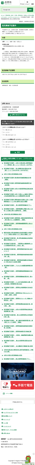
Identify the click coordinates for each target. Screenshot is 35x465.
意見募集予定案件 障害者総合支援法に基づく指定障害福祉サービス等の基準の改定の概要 (18, 200)
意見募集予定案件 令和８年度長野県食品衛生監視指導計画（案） (18, 310)
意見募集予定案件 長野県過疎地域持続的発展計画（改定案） (18, 327)
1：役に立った (8, 130)
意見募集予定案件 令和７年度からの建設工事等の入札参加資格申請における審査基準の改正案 (18, 195)
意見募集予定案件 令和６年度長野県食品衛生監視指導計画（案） (18, 189)
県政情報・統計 (9, 15)
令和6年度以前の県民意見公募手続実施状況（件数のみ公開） (18, 350)
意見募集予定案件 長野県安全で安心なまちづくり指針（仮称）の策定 (18, 294)
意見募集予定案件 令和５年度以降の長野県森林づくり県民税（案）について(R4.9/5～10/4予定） (18, 164)
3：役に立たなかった (10, 135)
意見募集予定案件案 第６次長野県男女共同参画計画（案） (18, 316)
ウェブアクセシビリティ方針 (10, 412)
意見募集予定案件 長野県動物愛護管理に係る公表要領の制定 (18, 224)
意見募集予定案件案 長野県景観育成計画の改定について (18, 250)
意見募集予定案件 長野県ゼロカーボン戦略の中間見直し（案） (18, 299)
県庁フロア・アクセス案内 (10, 430)
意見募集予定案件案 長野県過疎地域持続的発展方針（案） (18, 255)
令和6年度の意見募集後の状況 (13, 214)
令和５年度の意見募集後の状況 (13, 174)
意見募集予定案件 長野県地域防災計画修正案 (17, 331)
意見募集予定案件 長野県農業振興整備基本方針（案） (18, 272)
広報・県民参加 (19, 15)
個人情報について (7, 416)
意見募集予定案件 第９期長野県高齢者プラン (18, 205)
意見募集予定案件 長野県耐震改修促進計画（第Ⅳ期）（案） (18, 305)
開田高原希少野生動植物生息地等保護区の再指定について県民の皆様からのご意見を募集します (18, 233)
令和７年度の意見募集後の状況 (13, 229)
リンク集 (5, 423)
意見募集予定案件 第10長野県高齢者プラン (17, 359)
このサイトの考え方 (8, 409)
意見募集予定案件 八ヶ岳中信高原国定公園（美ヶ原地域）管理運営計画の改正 (18, 283)
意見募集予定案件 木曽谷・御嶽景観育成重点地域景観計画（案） (18, 336)
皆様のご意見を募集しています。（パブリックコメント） (17, 159)
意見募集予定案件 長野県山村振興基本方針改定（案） (18, 288)
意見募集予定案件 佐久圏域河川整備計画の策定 (18, 346)
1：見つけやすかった (10, 142)
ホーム (2, 15)
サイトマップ (6, 419)
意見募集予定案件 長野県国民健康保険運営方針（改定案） (18, 184)
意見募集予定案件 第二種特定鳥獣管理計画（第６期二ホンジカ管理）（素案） (18, 321)
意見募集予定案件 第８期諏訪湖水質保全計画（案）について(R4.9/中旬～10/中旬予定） (17, 169)
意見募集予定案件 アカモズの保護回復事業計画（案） (18, 266)
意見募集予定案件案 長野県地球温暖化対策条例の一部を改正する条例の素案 (18, 261)
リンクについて (7, 426)
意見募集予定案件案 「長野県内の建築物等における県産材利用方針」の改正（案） (18, 244)
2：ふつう (7, 132)
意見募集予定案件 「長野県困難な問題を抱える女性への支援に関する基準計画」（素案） (18, 209)
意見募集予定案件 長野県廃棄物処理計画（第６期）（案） (18, 277)
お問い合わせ (6, 433)
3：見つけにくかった (10, 147)
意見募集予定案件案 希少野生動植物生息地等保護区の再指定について (18, 239)
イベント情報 (9, 393)
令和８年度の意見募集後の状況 (13, 355)
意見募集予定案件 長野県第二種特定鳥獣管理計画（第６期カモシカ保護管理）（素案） (18, 219)
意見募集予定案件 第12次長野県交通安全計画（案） (18, 341)
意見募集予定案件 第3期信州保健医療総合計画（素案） (17, 178)
